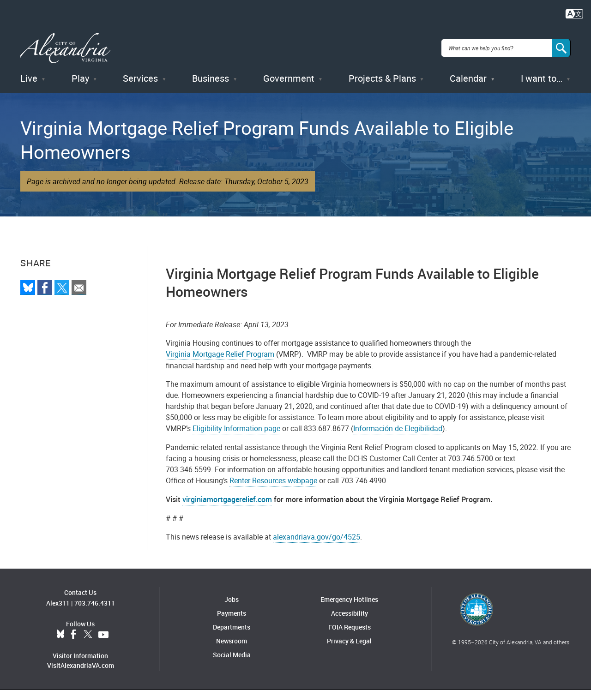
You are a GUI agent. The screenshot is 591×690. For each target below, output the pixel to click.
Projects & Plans (382, 78)
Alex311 (58, 603)
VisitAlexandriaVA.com (80, 665)
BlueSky (60, 635)
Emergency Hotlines (349, 599)
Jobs (231, 599)
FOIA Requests (349, 627)
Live (28, 78)
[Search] (561, 48)
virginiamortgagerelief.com (227, 499)
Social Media (232, 654)
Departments (231, 627)
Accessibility (349, 613)
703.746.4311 (94, 603)
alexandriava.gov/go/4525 (316, 537)
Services (140, 78)
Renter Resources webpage (273, 480)
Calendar (468, 78)
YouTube (103, 635)
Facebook (73, 635)
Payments (231, 613)
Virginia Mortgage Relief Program (220, 354)
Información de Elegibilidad (397, 428)
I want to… (541, 78)
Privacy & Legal (349, 640)
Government (288, 78)
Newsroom (231, 640)
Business (210, 78)
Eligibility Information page (236, 428)
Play (80, 78)
